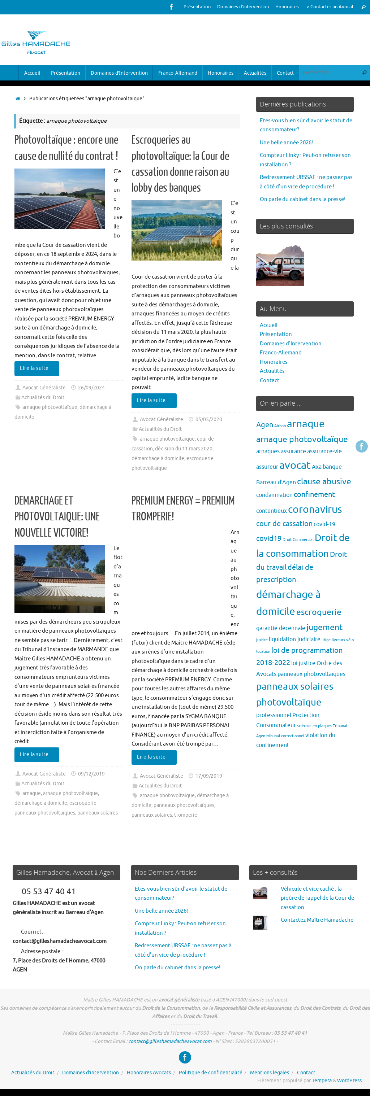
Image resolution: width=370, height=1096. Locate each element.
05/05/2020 (208, 419)
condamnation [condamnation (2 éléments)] (274, 495)
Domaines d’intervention (243, 7)
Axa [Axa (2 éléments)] (317, 467)
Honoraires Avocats (149, 1073)
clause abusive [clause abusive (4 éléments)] (324, 481)
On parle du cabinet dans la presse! (302, 199)
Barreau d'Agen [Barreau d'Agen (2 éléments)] (276, 482)
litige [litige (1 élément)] (326, 640)
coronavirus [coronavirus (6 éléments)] (315, 509)
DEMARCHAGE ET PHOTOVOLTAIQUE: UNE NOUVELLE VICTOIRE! (57, 516)
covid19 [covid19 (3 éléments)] (268, 538)
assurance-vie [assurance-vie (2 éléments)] (324, 451)
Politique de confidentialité (210, 1073)
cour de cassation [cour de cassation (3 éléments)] (284, 523)
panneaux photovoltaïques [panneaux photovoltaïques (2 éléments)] (311, 674)
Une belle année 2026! (286, 142)
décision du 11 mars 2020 (183, 449)
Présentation (197, 7)
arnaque (31, 793)
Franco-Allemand (281, 352)
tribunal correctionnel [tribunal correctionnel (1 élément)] (285, 736)
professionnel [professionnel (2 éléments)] (273, 715)
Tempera (322, 1081)
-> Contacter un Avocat (329, 7)
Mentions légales (269, 1073)
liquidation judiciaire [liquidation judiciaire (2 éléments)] (294, 639)
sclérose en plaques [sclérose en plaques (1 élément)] (314, 726)
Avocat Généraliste (44, 388)
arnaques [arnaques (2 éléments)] (268, 451)
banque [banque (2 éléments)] (332, 467)
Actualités (272, 371)
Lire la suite (38, 368)
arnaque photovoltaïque (49, 407)
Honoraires (287, 7)
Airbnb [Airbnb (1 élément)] (280, 426)
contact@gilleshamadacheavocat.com (170, 1041)
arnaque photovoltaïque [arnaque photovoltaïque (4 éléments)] (302, 439)
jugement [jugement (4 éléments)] (324, 627)
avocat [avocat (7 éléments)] (295, 465)
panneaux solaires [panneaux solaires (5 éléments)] (295, 687)
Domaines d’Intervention (291, 343)
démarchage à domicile (158, 458)
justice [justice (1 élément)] (262, 640)
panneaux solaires (97, 813)
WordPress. (350, 1081)
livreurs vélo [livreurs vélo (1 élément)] (343, 640)
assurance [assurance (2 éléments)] (293, 451)
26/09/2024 (91, 388)
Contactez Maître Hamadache (317, 920)
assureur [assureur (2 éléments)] (267, 467)
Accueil (269, 325)
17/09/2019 (208, 776)
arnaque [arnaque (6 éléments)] (306, 424)
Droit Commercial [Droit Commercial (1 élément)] (298, 539)
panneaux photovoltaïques (184, 805)
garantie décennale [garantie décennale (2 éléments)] (280, 628)
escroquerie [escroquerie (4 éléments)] (318, 612)
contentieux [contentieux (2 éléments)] (271, 511)
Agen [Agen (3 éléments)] (264, 424)
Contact (269, 380)
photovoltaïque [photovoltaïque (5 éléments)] (289, 702)
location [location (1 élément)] (263, 651)
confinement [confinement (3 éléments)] (314, 494)
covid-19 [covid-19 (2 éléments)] (324, 524)
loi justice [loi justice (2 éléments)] (303, 663)
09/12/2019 (91, 774)
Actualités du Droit (43, 397)
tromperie (185, 815)
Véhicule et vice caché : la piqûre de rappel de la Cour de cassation (317, 898)
